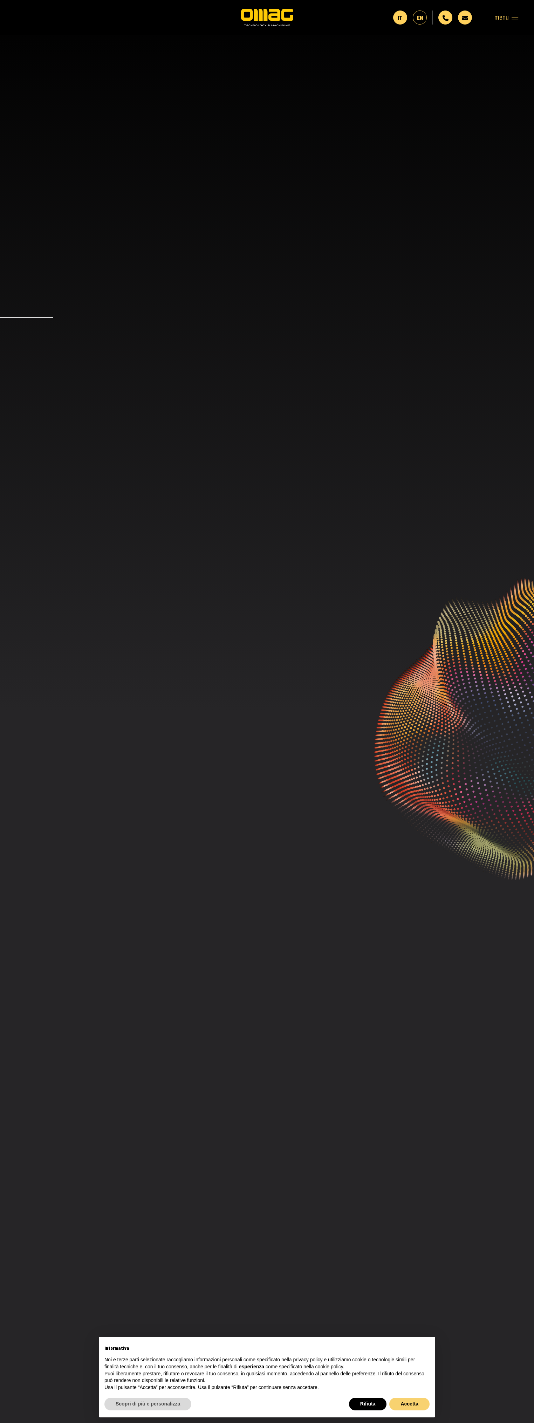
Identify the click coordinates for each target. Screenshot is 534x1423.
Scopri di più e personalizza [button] (148, 1404)
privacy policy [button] (308, 1359)
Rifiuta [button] (368, 1404)
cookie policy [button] (329, 1366)
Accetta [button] (409, 1404)
